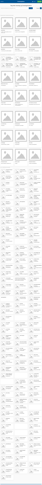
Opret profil (39, 1)
